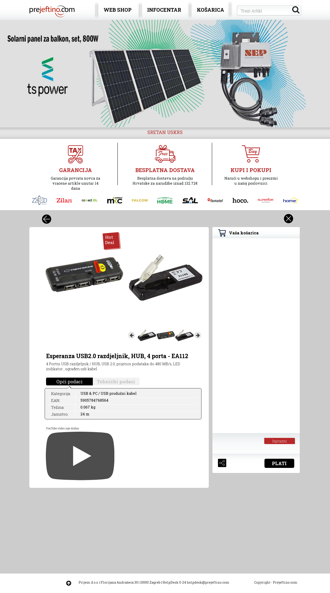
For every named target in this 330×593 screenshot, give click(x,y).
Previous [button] (131, 335)
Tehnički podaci (116, 381)
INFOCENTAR (164, 9)
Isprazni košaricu (279, 441)
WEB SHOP (118, 9)
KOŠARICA (210, 9)
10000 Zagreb (150, 582)
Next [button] (197, 335)
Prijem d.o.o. (89, 582)
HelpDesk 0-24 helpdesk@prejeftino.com (195, 582)
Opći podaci (69, 381)
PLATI (279, 463)
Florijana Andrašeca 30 (119, 582)
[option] (165, 73)
